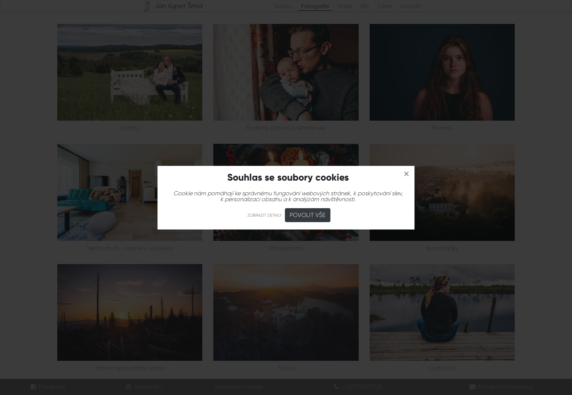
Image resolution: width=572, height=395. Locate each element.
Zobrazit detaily (264, 215)
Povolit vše (308, 214)
